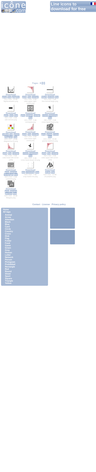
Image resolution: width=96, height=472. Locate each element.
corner (35, 97)
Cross (8, 234)
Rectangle (10, 267)
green (16, 135)
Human (8, 252)
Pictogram (10, 262)
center (37, 115)
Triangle (9, 281)
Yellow (8, 283)
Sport (7, 276)
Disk (7, 236)
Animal (8, 215)
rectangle (8, 175)
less (11, 115)
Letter (8, 255)
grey (4, 97)
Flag (7, 238)
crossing (53, 115)
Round (8, 271)
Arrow (8, 217)
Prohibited (10, 264)
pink (24, 97)
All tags (7, 212)
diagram (9, 137)
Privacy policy (59, 204)
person (8, 193)
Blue (7, 224)
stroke (51, 97)
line (9, 97)
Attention (9, 219)
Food (7, 243)
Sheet (8, 274)
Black (8, 222)
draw (47, 172)
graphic (15, 97)
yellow (5, 135)
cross (45, 115)
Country (9, 231)
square (29, 115)
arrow (49, 134)
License (46, 204)
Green (8, 248)
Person (8, 260)
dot (23, 172)
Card (7, 227)
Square (8, 278)
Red (7, 269)
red (11, 135)
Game (8, 245)
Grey (7, 250)
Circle (8, 229)
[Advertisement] (62, 218)
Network (9, 257)
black (44, 97)
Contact (36, 204)
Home (6, 209)
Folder (8, 241)
